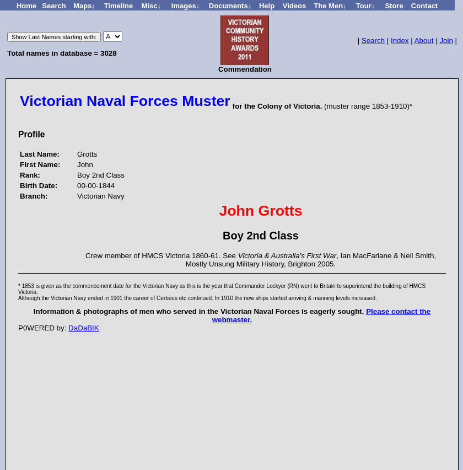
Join (446, 40)
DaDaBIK (83, 328)
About (424, 40)
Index (400, 40)
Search (373, 40)
